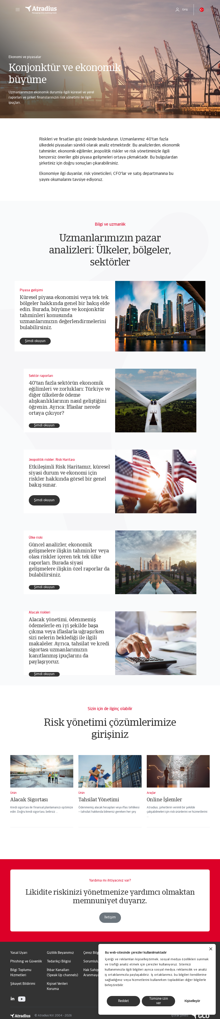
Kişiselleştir (192, 1001)
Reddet (123, 1001)
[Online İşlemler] (178, 797)
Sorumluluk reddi (96, 961)
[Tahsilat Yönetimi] (109, 797)
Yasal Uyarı (18, 953)
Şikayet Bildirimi (22, 984)
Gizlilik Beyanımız (60, 953)
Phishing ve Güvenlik (26, 961)
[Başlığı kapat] (210, 949)
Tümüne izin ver (158, 1001)
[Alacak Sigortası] (41, 797)
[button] (17, 9)
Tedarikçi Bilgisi (59, 961)
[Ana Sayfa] (95, 9)
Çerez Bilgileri (93, 953)
